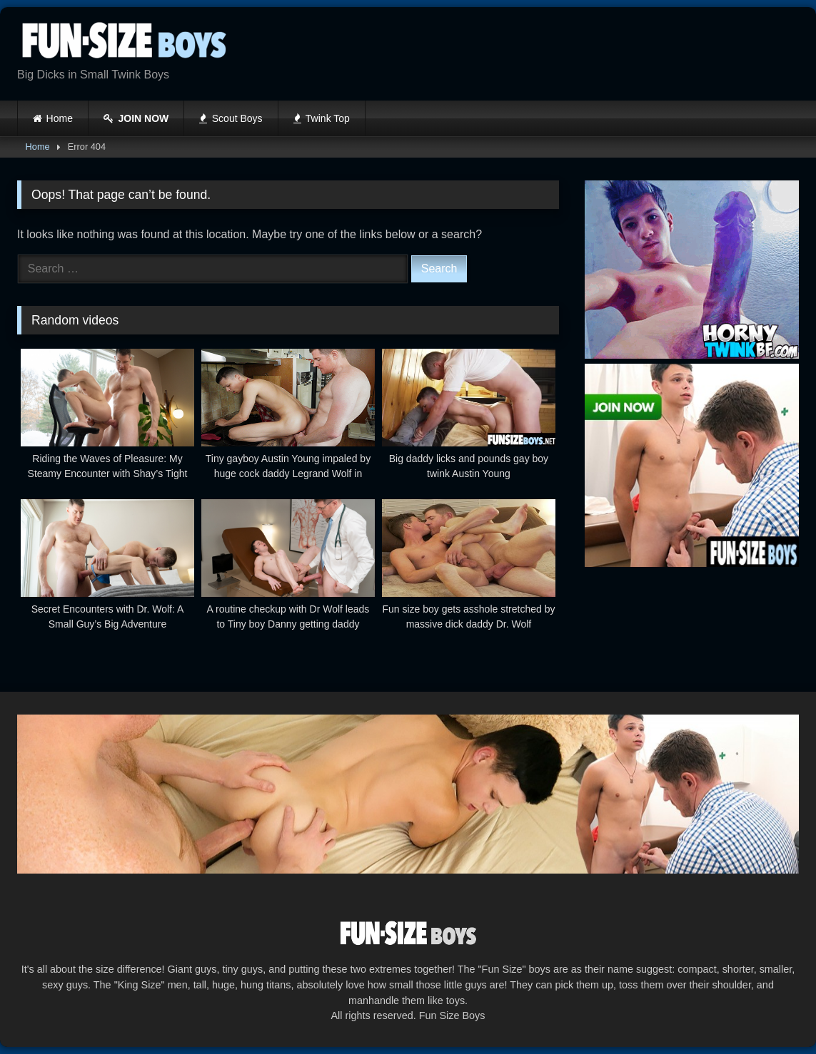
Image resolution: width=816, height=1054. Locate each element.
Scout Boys (230, 118)
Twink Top (321, 118)
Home (59, 118)
